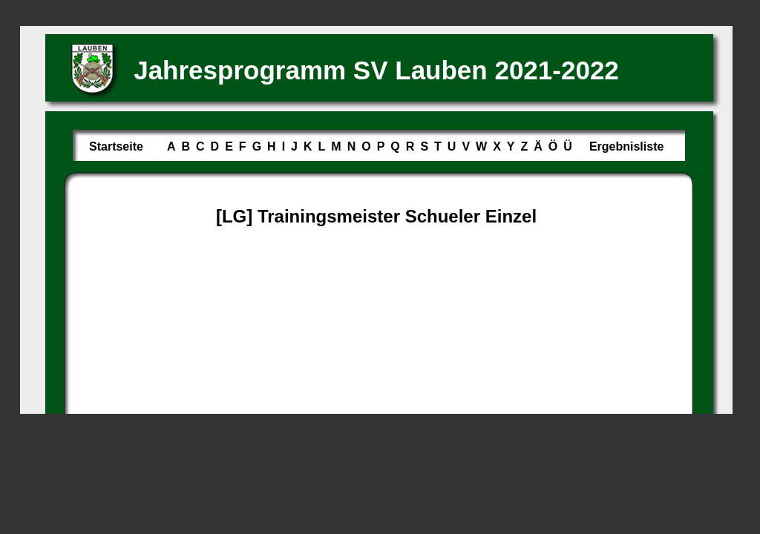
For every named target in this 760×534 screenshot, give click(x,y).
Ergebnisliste (626, 146)
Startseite (116, 146)
